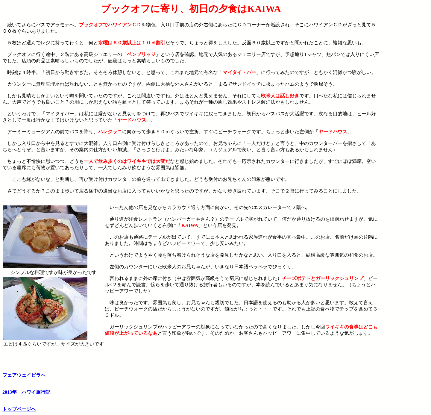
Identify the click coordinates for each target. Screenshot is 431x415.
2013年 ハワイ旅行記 (26, 392)
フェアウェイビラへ (23, 375)
